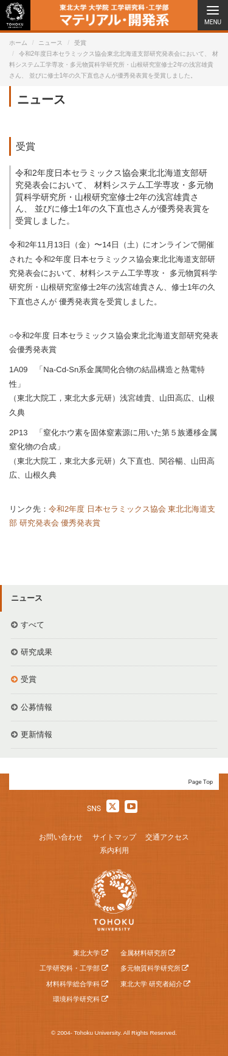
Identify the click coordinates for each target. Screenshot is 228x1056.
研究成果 (36, 652)
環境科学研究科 (76, 999)
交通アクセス (167, 837)
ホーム (18, 42)
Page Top (200, 781)
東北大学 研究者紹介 (151, 983)
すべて (32, 624)
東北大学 (86, 953)
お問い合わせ (61, 837)
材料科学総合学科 (73, 983)
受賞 (80, 42)
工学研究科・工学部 (70, 968)
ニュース (50, 42)
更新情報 (36, 734)
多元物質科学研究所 (150, 968)
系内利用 (114, 850)
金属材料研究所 (143, 953)
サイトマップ (114, 837)
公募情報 (36, 707)
